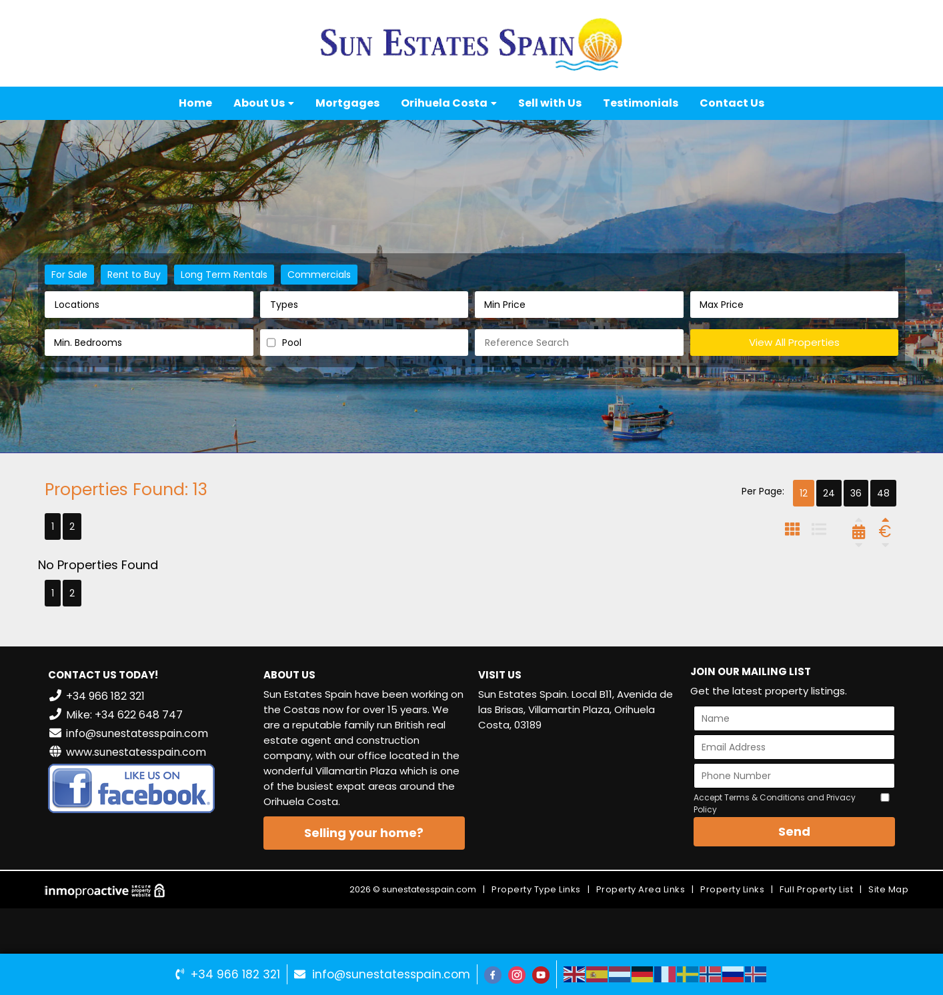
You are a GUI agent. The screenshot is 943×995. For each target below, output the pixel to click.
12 (804, 493)
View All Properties (794, 342)
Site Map (888, 889)
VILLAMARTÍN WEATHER (579, 792)
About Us (263, 103)
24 (829, 493)
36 (856, 493)
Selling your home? (363, 832)
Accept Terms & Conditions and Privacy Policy (775, 803)
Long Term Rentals (224, 274)
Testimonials (640, 103)
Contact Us (732, 103)
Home (195, 103)
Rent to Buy (134, 274)
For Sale (69, 274)
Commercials (319, 274)
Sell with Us (550, 103)
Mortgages (347, 103)
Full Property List (816, 889)
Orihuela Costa (449, 103)
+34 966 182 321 (235, 974)
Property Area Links (641, 889)
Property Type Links (536, 889)
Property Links (732, 889)
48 (883, 493)
